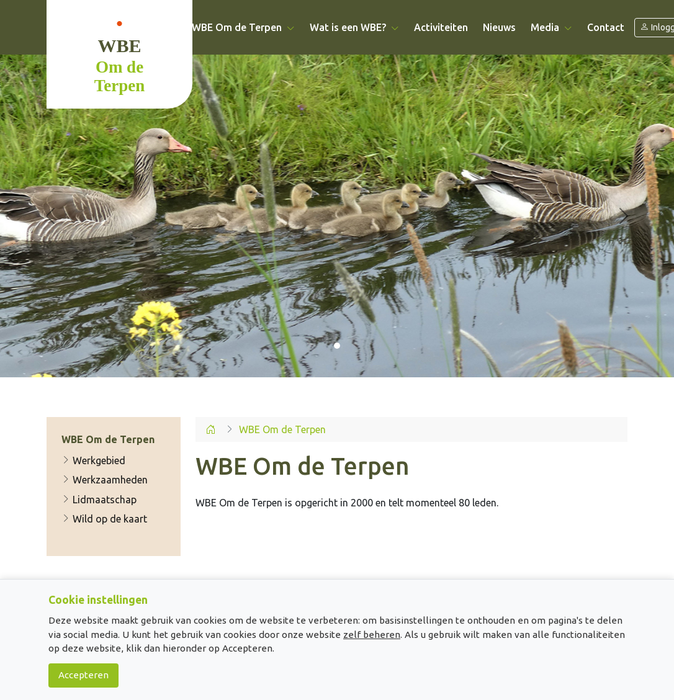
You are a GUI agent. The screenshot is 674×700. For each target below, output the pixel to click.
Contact (605, 27)
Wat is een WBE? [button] (354, 27)
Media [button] (551, 27)
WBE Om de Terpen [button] (243, 27)
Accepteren (83, 675)
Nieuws (499, 27)
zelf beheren (371, 634)
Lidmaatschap (99, 499)
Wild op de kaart (104, 519)
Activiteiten (441, 27)
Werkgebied (93, 460)
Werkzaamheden (104, 480)
